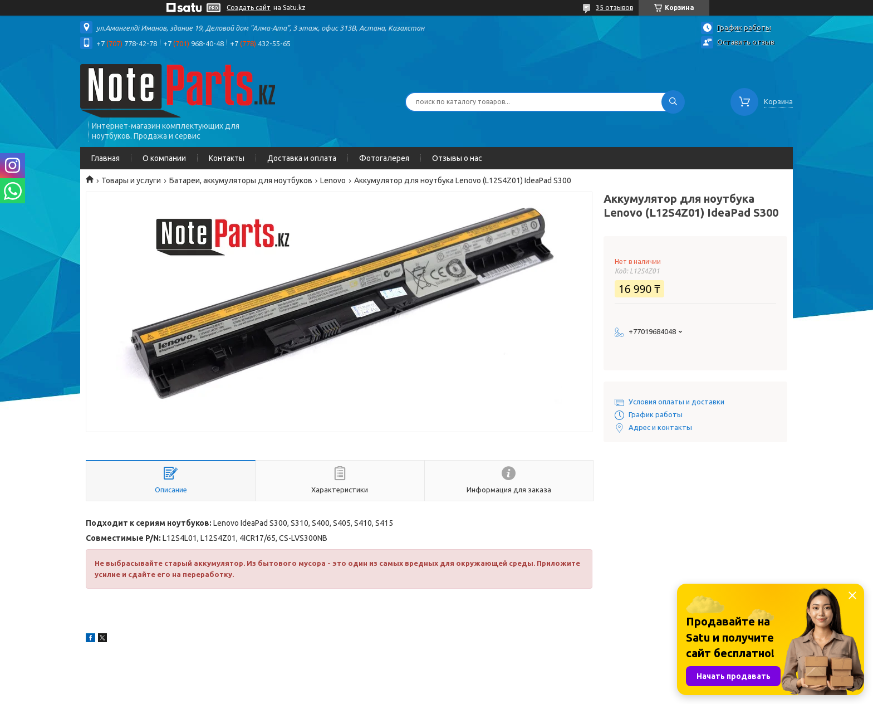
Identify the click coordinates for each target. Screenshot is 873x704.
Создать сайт (249, 7)
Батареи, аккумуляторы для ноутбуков (240, 180)
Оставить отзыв (745, 42)
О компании (164, 158)
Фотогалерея (384, 158)
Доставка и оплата (301, 158)
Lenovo (333, 180)
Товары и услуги (131, 180)
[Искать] (673, 102)
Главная (105, 158)
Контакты (226, 158)
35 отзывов (614, 7)
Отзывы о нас (457, 158)
